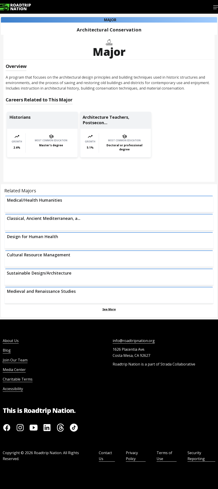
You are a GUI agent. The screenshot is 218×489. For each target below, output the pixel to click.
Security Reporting (196, 455)
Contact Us (105, 455)
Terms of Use (164, 455)
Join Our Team (15, 360)
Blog (7, 350)
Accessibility (13, 388)
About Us (11, 340)
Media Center (14, 369)
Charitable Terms (18, 379)
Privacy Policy (132, 455)
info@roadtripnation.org (134, 340)
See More (109, 309)
